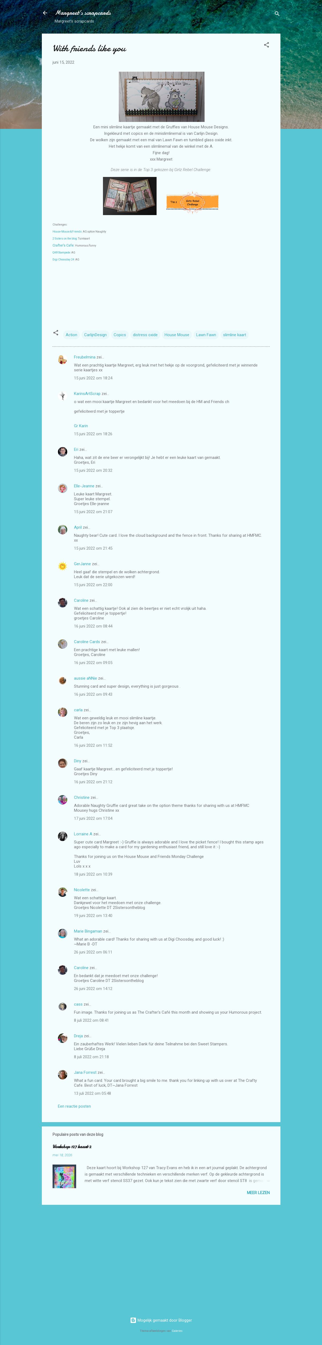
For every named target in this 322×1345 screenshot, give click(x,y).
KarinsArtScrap (87, 393)
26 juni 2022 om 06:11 (93, 952)
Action (71, 334)
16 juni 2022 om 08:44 (93, 626)
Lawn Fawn (206, 334)
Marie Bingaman (88, 931)
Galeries (177, 1331)
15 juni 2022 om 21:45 (93, 548)
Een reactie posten (74, 1106)
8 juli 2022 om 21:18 (91, 1056)
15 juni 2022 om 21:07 (93, 511)
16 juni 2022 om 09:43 (93, 694)
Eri (76, 449)
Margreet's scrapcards (83, 12)
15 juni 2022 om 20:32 (93, 470)
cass (78, 1004)
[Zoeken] (277, 14)
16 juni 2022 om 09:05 (93, 662)
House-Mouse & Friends (67, 231)
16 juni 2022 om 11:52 (93, 745)
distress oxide (145, 334)
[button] (266, 46)
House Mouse (177, 334)
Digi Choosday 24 (63, 259)
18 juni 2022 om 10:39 (93, 874)
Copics (120, 334)
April (78, 527)
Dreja (78, 1036)
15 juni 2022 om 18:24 (93, 378)
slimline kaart (234, 334)
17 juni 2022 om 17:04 (93, 818)
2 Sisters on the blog (65, 238)
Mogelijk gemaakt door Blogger (161, 1320)
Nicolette (82, 889)
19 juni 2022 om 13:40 (93, 915)
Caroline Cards (87, 641)
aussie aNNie (85, 678)
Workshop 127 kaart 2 (72, 1146)
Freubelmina (84, 357)
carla (78, 710)
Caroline (81, 600)
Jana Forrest (85, 1072)
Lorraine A (83, 834)
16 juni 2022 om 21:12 (93, 782)
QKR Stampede (61, 252)
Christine (82, 797)
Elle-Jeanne (84, 486)
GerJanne (82, 563)
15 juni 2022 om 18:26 (93, 434)
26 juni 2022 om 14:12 (93, 988)
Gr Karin (81, 425)
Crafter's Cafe (63, 245)
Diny (77, 761)
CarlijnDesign (95, 334)
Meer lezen (258, 1192)
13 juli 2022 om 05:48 (92, 1093)
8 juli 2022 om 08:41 (91, 1020)
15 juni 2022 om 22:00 (93, 584)
